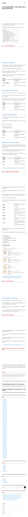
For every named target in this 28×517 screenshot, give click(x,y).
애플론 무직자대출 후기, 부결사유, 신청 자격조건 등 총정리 (12, 496)
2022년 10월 (5, 422)
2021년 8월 (4, 438)
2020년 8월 (5, 453)
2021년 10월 (5, 436)
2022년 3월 (5, 430)
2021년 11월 (5, 435)
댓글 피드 (4, 480)
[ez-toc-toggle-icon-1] (17, 30)
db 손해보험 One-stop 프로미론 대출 (9, 34)
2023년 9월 (5, 412)
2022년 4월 (5, 429)
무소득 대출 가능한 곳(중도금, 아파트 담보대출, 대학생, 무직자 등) (13, 344)
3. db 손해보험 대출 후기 (6, 37)
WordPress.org (5, 482)
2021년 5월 (4, 442)
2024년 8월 (5, 399)
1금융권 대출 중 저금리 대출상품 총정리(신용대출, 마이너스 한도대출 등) (14, 167)
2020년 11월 (5, 449)
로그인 (4, 478)
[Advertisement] (14, 16)
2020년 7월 (5, 454)
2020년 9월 (5, 451)
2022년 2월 (5, 431)
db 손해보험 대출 (16, 378)
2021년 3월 (4, 444)
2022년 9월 (5, 423)
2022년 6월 (5, 426)
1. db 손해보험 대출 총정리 (6, 31)
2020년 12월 (5, 448)
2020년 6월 (5, 455)
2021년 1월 (4, 447)
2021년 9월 (4, 437)
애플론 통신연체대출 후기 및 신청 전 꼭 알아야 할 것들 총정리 (12, 497)
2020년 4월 (5, 457)
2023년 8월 (5, 413)
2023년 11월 (5, 410)
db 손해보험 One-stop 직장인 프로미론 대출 (10, 35)
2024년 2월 (5, 406)
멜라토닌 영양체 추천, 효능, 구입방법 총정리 (9, 499)
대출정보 (12, 378)
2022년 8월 (5, 424)
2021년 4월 (4, 443)
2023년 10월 (5, 411)
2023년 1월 (4, 419)
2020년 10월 (5, 450)
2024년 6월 (5, 401)
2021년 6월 (4, 441)
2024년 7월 (5, 400)
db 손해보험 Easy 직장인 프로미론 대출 (9, 33)
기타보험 (4, 465)
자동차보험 (4, 471)
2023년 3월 (5, 418)
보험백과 (4, 3)
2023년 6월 (5, 416)
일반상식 (3, 514)
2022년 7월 (5, 425)
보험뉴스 (4, 467)
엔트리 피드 (5, 479)
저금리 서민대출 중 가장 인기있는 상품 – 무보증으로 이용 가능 (12, 276)
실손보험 (4, 468)
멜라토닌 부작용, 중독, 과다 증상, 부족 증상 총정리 (10, 498)
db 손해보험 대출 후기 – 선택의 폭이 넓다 (9, 38)
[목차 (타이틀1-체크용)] (17, 30)
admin (4, 378)
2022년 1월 (4, 432)
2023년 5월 (5, 417)
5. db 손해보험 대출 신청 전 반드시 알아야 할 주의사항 (10, 40)
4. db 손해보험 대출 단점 (6, 39)
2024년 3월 (5, 405)
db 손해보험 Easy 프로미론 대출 (8, 32)
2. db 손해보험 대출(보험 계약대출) (8, 36)
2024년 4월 (5, 404)
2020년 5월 (5, 456)
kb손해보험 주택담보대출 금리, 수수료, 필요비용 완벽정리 (12, 277)
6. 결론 (4, 41)
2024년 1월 (4, 407)
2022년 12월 (5, 420)
